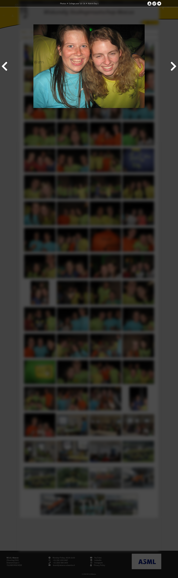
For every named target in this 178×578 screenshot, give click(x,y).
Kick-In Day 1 (93, 3)
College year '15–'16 (77, 3)
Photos (63, 3)
